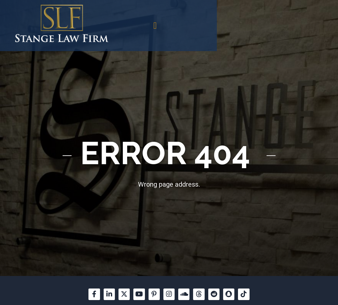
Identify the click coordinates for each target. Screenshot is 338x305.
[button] (244, 26)
